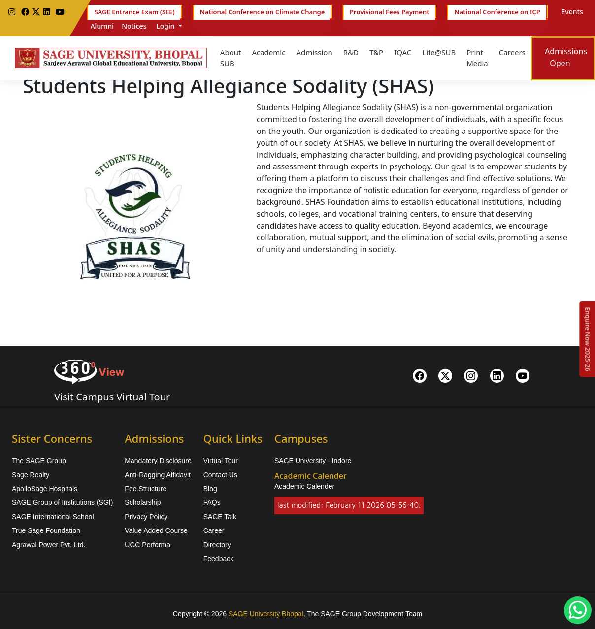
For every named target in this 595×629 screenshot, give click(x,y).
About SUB (230, 57)
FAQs (212, 502)
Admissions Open (566, 57)
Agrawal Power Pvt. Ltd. (48, 545)
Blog (210, 489)
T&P (376, 52)
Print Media (477, 57)
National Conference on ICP (497, 12)
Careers (512, 52)
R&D (351, 52)
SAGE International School (53, 517)
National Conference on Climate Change (262, 12)
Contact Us (220, 475)
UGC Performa (147, 545)
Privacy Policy (146, 517)
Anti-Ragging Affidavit (158, 475)
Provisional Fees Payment (389, 12)
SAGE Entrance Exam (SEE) (134, 12)
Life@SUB (439, 52)
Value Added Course (156, 530)
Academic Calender (304, 486)
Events (572, 11)
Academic (268, 52)
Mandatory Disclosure (158, 460)
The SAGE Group (39, 460)
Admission (314, 52)
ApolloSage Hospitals (44, 489)
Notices (134, 26)
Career (214, 530)
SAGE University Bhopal (266, 614)
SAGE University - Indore (312, 460)
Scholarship (143, 502)
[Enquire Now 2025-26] (587, 339)
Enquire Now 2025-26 (587, 339)
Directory (217, 545)
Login (166, 26)
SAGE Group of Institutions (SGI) (62, 502)
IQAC (402, 52)
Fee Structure (145, 489)
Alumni (102, 26)
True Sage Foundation (46, 530)
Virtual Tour (220, 460)
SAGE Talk (219, 517)
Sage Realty (30, 475)
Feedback (218, 559)
